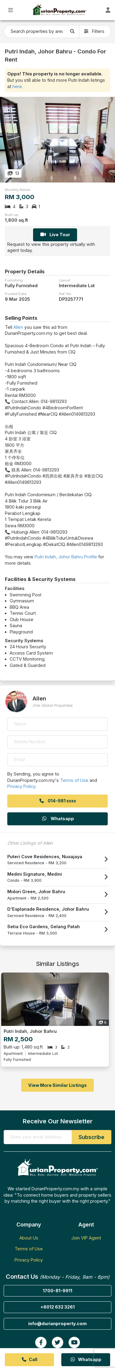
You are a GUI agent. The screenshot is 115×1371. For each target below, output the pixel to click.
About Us (28, 1237)
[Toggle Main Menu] (11, 10)
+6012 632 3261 (57, 1306)
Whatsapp (57, 818)
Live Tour (55, 234)
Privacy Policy (21, 786)
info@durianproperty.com (57, 1323)
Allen (18, 327)
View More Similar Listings (57, 1085)
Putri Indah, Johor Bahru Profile (66, 556)
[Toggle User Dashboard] (107, 10)
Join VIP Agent (86, 1237)
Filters (94, 31)
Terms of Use (74, 780)
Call (29, 1359)
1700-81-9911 (57, 1290)
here (17, 86)
